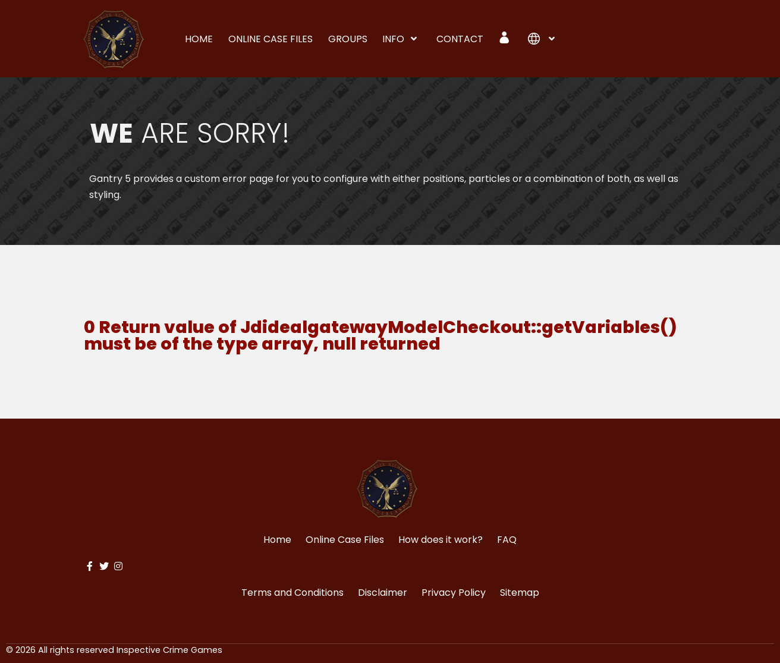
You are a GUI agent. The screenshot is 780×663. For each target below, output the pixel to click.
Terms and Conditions (292, 592)
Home (277, 539)
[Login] (506, 37)
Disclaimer (382, 592)
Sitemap (519, 592)
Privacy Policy (454, 592)
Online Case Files (345, 539)
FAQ (507, 539)
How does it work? (440, 539)
